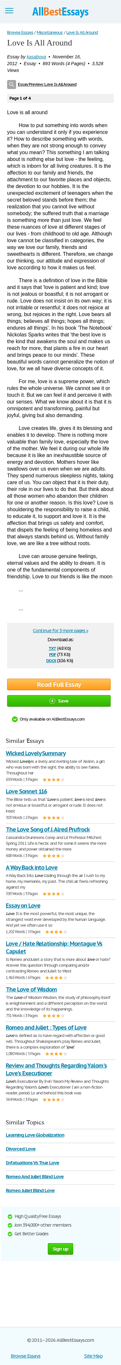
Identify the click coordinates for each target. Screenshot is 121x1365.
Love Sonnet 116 (26, 791)
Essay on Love (23, 905)
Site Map (93, 1356)
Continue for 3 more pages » (60, 630)
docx (51, 660)
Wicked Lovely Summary (36, 753)
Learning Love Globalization (35, 1135)
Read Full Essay (59, 684)
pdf (52, 654)
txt (52, 648)
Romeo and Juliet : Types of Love (46, 1027)
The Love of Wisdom (31, 989)
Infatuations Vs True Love (32, 1163)
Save (58, 701)
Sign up (61, 1249)
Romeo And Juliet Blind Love (35, 1176)
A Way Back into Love (31, 867)
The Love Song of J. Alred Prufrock (48, 829)
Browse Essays (25, 1356)
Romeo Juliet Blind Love (30, 1190)
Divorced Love (20, 1149)
